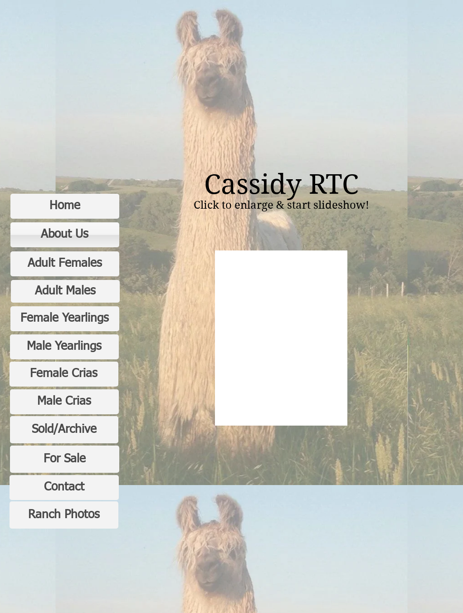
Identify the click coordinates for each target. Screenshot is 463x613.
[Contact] (64, 487)
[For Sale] (64, 459)
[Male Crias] (64, 401)
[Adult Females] (64, 263)
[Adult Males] (65, 291)
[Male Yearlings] (64, 346)
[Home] (64, 206)
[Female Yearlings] (64, 318)
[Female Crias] (64, 374)
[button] (281, 338)
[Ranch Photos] (64, 515)
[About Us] (64, 234)
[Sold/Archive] (64, 429)
